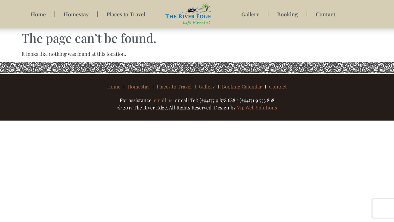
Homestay (76, 14)
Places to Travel (126, 14)
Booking (287, 14)
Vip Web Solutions (257, 107)
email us (163, 100)
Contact (325, 14)
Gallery (250, 14)
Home (38, 14)
